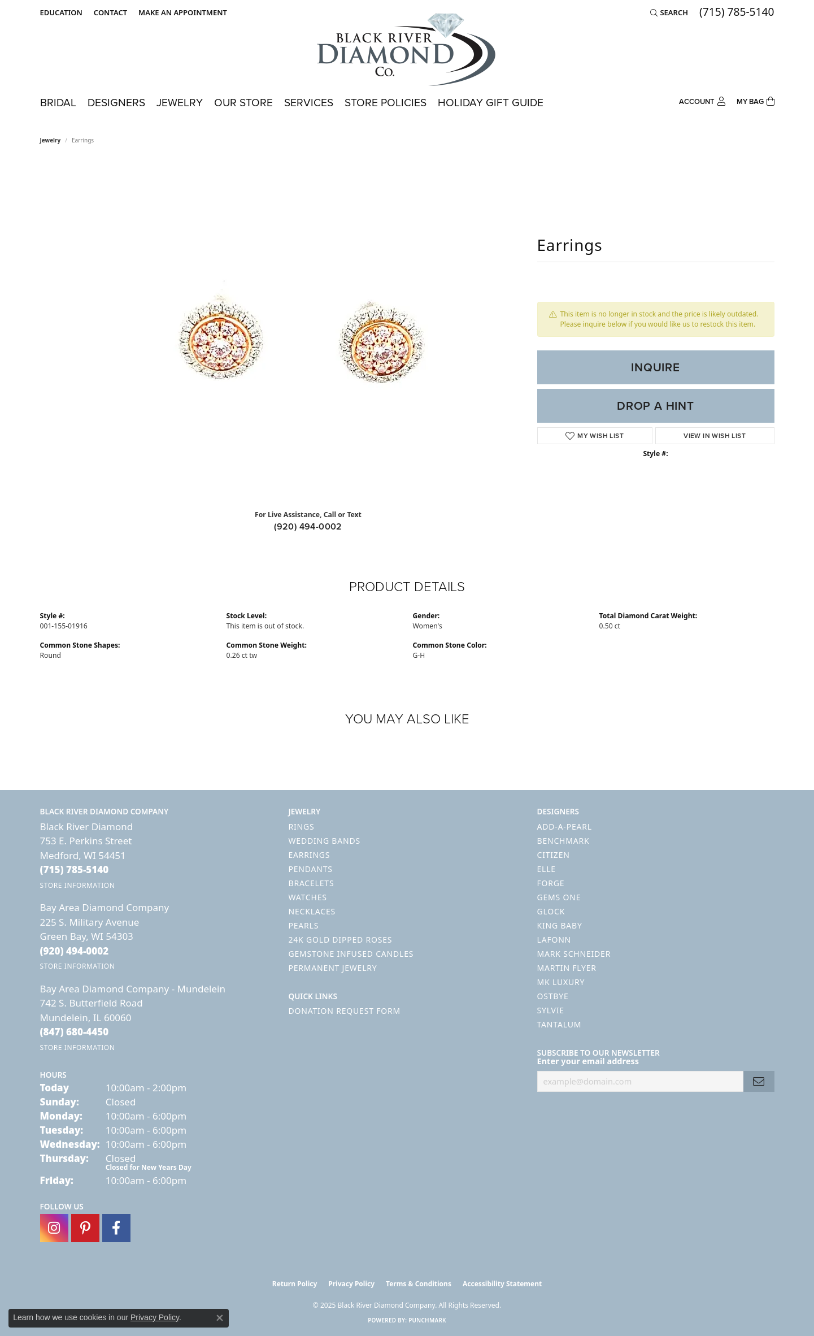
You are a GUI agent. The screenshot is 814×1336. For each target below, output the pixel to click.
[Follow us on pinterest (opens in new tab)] (85, 1228)
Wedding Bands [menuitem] (324, 840)
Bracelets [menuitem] (311, 883)
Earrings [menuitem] (309, 854)
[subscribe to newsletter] (758, 1081)
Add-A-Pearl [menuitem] (564, 826)
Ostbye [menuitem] (553, 996)
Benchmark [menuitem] (563, 840)
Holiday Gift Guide (490, 102)
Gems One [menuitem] (559, 897)
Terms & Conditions (418, 1284)
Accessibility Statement (502, 1284)
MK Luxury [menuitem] (561, 982)
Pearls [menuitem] (304, 925)
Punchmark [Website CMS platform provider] (427, 1320)
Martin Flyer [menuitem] (567, 967)
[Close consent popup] (219, 1318)
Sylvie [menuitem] (550, 1010)
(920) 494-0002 (308, 526)
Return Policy (294, 1284)
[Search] (669, 12)
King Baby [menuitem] (559, 925)
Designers (116, 102)
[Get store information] (77, 885)
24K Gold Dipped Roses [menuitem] (341, 939)
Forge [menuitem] (551, 883)
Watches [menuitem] (308, 897)
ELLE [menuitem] (546, 869)
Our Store (243, 102)
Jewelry (179, 102)
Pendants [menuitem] (311, 869)
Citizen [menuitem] (553, 854)
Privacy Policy (351, 1284)
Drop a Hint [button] (655, 405)
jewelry (50, 140)
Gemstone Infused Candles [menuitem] (351, 953)
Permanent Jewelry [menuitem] (333, 967)
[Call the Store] (74, 869)
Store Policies (385, 102)
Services (308, 102)
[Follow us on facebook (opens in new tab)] (116, 1228)
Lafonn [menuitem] (554, 939)
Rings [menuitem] (302, 826)
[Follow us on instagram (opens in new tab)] (54, 1228)
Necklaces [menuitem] (312, 911)
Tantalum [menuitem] (559, 1024)
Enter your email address (588, 1060)
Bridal (58, 102)
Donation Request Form (345, 1010)
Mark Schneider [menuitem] (574, 953)
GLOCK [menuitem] (551, 911)
